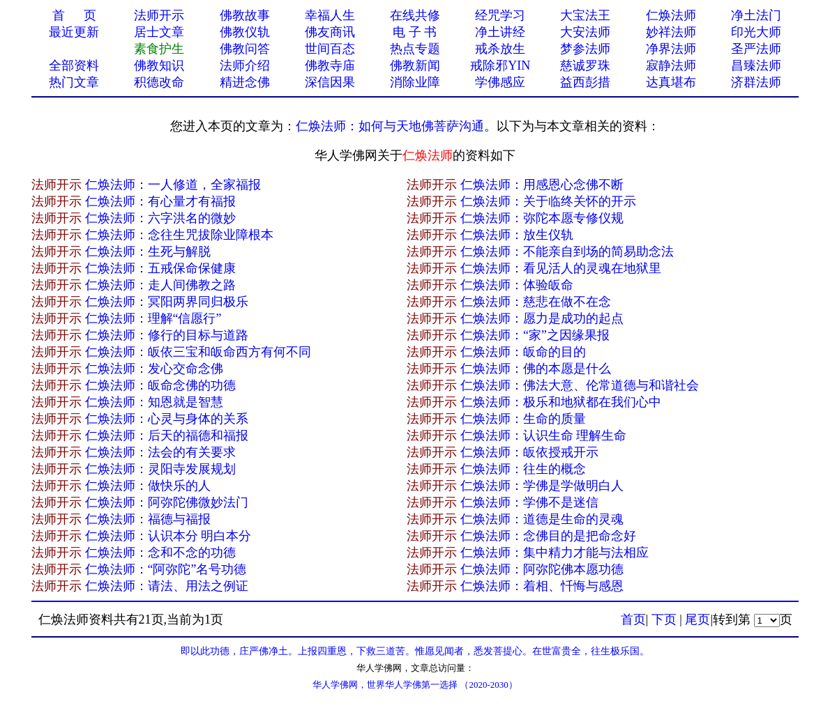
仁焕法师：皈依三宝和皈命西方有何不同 (198, 352)
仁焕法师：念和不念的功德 (160, 553)
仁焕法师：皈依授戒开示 (529, 452)
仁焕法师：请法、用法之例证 (166, 586)
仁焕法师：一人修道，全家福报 (173, 185)
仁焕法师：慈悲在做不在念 (535, 302)
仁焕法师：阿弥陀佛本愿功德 (542, 569)
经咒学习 (500, 15)
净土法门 (756, 15)
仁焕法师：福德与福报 (148, 519)
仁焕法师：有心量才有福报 (160, 201)
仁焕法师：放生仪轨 (516, 235)
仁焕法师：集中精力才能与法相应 (554, 553)
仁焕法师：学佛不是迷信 (529, 502)
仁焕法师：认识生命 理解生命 (543, 435)
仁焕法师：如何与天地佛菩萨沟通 (390, 126)
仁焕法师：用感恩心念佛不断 (542, 185)
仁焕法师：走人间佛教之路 (160, 285)
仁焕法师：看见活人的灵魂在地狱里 (560, 268)
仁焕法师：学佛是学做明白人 (542, 486)
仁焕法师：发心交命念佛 (154, 369)
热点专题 (415, 49)
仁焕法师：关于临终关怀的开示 (548, 201)
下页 (664, 619)
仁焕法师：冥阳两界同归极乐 (166, 302)
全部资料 (74, 65)
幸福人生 (330, 15)
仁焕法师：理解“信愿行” (153, 318)
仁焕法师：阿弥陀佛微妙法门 (166, 502)
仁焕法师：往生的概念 (523, 469)
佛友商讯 (330, 32)
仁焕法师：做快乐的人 (148, 486)
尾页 (697, 619)
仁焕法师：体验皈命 (516, 285)
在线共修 (415, 15)
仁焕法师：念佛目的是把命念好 (548, 536)
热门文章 (74, 82)
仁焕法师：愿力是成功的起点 (542, 318)
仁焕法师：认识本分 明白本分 (168, 536)
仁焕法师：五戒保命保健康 (160, 268)
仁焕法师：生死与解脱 (148, 252)
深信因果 (330, 82)
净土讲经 (500, 32)
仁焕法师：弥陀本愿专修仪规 (542, 218)
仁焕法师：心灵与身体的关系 (166, 419)
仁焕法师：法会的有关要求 (160, 452)
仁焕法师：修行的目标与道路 (166, 335)
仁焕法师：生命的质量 (523, 419)
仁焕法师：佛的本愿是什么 (535, 369)
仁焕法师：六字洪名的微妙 (160, 218)
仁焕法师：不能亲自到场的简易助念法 (567, 252)
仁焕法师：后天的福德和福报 (166, 435)
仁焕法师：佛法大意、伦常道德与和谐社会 (579, 385)
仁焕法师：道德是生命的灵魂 (542, 519)
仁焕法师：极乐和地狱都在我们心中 (560, 402)
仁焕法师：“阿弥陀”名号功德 (166, 569)
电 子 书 (415, 32)
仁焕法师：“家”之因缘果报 (535, 335)
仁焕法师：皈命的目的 (523, 352)
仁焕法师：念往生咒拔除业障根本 (179, 235)
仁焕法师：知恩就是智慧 (154, 402)
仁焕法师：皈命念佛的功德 (160, 385)
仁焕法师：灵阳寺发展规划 (160, 469)
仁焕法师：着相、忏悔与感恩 (542, 586)
